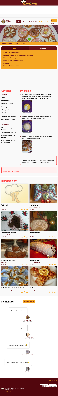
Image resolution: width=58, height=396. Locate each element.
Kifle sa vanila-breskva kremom (14, 279)
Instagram (47, 389)
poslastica (16, 171)
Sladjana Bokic (30, 337)
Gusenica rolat (43, 252)
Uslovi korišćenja (20, 388)
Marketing (7, 389)
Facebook (31, 389)
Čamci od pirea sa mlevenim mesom (13, 60)
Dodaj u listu (53, 21)
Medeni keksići (43, 224)
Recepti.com (29, 2)
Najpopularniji (42, 48)
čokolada (7, 171)
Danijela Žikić (8, 22)
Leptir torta (43, 197)
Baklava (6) (43, 279)
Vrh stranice (52, 380)
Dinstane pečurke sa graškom (11, 58)
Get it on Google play (52, 385)
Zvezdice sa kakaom (14, 224)
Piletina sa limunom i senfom (11, 65)
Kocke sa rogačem (14, 252)
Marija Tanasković (29, 372)
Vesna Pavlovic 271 (28, 354)
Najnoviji (15, 48)
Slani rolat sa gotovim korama (11, 52)
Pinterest (52, 389)
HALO (10, 391)
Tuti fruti (14, 197)
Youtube (41, 389)
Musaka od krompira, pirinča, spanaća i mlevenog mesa (18, 55)
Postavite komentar (29, 301)
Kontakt (11, 389)
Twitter (36, 389)
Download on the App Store (44, 385)
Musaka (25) (6, 63)
